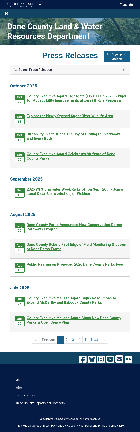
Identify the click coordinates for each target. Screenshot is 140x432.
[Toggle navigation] (6, 13)
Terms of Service (108, 425)
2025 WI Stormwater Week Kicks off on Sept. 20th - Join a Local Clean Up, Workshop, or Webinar (75, 191)
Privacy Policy (84, 425)
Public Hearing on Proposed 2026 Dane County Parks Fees (75, 264)
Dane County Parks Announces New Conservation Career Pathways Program (74, 227)
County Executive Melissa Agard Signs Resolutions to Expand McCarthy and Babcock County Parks (71, 300)
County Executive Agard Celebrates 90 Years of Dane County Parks (71, 156)
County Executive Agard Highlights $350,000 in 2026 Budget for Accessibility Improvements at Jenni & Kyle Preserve (76, 98)
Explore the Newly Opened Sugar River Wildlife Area (70, 116)
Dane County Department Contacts (40, 403)
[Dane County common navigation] (40, 4)
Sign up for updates (117, 56)
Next (94, 340)
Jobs (19, 380)
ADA (19, 387)
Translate (126, 5)
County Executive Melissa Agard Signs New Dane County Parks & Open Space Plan (74, 320)
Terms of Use (25, 395)
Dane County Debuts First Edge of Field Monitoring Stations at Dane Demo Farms (76, 246)
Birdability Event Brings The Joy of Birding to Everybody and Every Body (73, 136)
